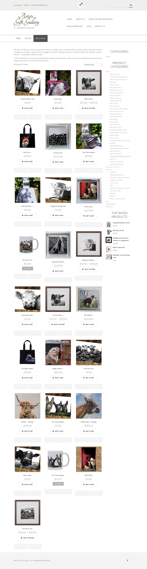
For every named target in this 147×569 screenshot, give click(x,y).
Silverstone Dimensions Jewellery (120, 156)
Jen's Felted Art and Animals (119, 109)
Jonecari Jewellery (115, 114)
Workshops (109, 207)
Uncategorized (111, 204)
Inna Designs (114, 103)
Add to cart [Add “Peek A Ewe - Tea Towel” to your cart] (59, 108)
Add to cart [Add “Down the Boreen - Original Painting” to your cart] (59, 271)
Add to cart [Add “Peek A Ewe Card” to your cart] (90, 484)
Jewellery (113, 193)
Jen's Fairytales (114, 106)
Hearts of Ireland (115, 98)
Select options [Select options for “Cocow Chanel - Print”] (59, 324)
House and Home (115, 191)
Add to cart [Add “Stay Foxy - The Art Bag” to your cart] (28, 161)
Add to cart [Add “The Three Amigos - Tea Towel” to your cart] (90, 161)
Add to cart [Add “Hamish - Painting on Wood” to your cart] (28, 431)
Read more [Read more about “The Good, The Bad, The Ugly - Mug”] (27, 268)
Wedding (112, 196)
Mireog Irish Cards (116, 127)
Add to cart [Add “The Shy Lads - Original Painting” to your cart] (59, 162)
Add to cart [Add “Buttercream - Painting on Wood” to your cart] (90, 431)
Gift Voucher (114, 183)
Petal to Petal (114, 138)
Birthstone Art (115, 74)
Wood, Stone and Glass (117, 199)
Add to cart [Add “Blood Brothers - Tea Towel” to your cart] (28, 215)
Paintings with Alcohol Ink (119, 132)
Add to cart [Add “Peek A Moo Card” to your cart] (28, 484)
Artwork (113, 172)
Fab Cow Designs (115, 95)
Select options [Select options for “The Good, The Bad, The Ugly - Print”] (28, 538)
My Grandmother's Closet (118, 130)
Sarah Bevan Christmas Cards (119, 148)
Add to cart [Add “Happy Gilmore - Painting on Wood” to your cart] (59, 378)
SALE (107, 201)
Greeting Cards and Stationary (120, 188)
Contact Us (99, 26)
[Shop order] (93, 64)
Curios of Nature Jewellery (118, 77)
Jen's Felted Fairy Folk (117, 111)
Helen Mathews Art (116, 101)
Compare (26, 5)
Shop (89, 26)
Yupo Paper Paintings (117, 164)
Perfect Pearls (114, 135)
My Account (18, 5)
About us (80, 19)
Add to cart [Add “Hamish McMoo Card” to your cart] (28, 108)
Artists (28, 38)
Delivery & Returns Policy (39, 5)
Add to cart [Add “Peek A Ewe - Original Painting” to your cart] (90, 216)
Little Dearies (114, 122)
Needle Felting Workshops (101, 19)
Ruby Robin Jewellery (116, 146)
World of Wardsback (117, 162)
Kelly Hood (113, 119)
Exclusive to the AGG (112, 167)
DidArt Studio (114, 85)
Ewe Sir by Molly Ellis (116, 90)
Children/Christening (117, 175)
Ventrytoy (113, 159)
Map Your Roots (115, 125)
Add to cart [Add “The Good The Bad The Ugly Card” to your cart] (90, 378)
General (108, 57)
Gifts (111, 185)
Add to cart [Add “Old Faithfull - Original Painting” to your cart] (90, 324)
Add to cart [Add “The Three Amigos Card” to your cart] (59, 431)
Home (69, 19)
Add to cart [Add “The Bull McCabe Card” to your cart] (28, 324)
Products (109, 170)
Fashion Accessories (116, 180)
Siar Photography (116, 154)
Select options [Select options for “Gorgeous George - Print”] (90, 269)
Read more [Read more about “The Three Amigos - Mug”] (58, 484)
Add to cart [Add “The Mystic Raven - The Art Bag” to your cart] (28, 378)
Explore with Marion (116, 93)
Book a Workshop (75, 26)
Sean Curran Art (115, 151)
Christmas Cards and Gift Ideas (120, 177)
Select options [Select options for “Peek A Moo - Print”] (90, 108)
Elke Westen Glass (115, 87)
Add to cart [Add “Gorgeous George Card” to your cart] (59, 215)
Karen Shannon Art (116, 117)
